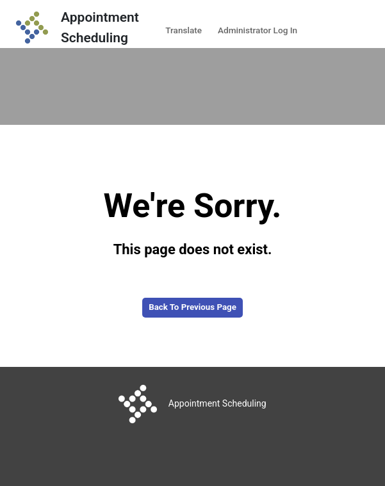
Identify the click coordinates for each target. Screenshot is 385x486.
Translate (183, 30)
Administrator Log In (257, 30)
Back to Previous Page (192, 307)
